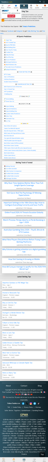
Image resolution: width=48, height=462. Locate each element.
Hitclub (13, 435)
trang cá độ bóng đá (12, 449)
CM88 (38, 444)
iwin (35, 426)
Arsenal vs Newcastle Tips (11, 292)
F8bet (27, 444)
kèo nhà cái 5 (27, 447)
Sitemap (38, 407)
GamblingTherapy (37, 410)
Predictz (24, 454)
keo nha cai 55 (29, 438)
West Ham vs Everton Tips (11, 352)
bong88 (17, 419)
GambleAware (25, 410)
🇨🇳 (20, 394)
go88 (34, 433)
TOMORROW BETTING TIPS (24, 84)
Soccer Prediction (20, 392)
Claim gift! (11, 16)
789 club (31, 442)
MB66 (24, 424)
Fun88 (43, 440)
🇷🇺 (23, 394)
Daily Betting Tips (33, 31)
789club (24, 442)
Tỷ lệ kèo (21, 435)
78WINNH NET (24, 426)
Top (42, 454)
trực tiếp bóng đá (17, 451)
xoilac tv (30, 449)
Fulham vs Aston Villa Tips (11, 322)
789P (15, 438)
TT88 (4, 440)
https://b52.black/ (25, 428)
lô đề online (42, 433)
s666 (29, 421)
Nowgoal (10, 431)
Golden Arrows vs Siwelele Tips (13, 342)
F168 (29, 424)
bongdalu (41, 419)
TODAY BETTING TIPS (25, 72)
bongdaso (33, 419)
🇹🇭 (28, 394)
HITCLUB (29, 431)
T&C (8, 407)
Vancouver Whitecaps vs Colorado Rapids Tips (17, 362)
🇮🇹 (41, 392)
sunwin (5, 421)
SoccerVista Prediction (36, 451)
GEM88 (34, 428)
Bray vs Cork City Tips (10, 302)
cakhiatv (11, 421)
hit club (37, 442)
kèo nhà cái (25, 419)
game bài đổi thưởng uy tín (12, 424)
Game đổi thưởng (31, 435)
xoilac (36, 449)
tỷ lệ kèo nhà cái (8, 419)
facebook (10, 31)
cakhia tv (23, 449)
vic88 (37, 438)
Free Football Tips (8, 392)
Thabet (24, 421)
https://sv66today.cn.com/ (12, 447)
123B (26, 451)
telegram (19, 31)
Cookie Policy (17, 407)
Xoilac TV (41, 435)
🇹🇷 (17, 394)
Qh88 (44, 421)
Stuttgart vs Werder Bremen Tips (13, 312)
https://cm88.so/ (18, 444)
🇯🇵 (26, 394)
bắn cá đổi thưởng (39, 431)
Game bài (6, 435)
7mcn (4, 431)
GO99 (10, 438)
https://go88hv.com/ (10, 428)
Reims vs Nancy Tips (9, 372)
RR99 (42, 438)
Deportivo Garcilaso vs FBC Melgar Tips (15, 282)
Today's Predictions (28, 26)
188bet (17, 421)
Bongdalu (22, 431)
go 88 (27, 440)
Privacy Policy (28, 407)
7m (16, 431)
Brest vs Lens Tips (9, 332)
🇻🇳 (31, 394)
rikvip (40, 426)
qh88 (39, 421)
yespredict (6, 442)
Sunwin (21, 438)
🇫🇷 (44, 392)
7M (32, 426)
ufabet (5, 438)
